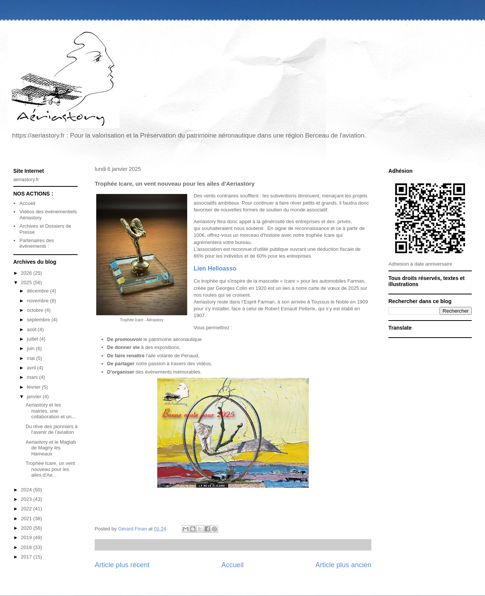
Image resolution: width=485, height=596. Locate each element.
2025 (27, 282)
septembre (39, 319)
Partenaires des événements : (36, 243)
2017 (27, 557)
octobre (36, 310)
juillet (33, 339)
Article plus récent (122, 565)
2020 (27, 528)
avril (32, 368)
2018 (27, 547)
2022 (27, 509)
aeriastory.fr (26, 179)
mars (33, 377)
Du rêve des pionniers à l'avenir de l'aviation (51, 429)
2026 (27, 273)
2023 (27, 499)
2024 (27, 490)
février (34, 387)
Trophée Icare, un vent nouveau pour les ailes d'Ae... (50, 469)
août (32, 329)
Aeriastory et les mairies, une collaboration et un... (50, 410)
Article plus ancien (343, 565)
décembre (38, 291)
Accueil (232, 565)
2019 (27, 537)
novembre (38, 300)
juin (31, 348)
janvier (35, 396)
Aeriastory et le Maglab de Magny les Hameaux (50, 448)
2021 (27, 518)
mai (31, 358)
